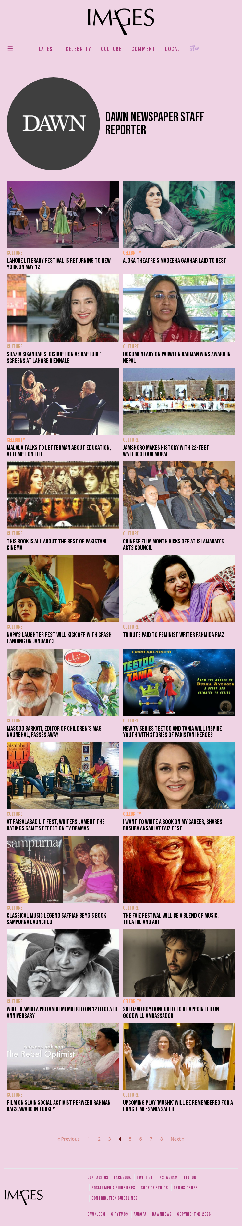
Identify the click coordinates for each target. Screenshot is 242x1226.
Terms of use (186, 1188)
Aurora (140, 1214)
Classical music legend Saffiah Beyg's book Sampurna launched (56, 919)
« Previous (68, 1139)
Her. (195, 49)
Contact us (97, 1177)
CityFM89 (119, 1214)
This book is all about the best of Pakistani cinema (56, 545)
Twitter (144, 1177)
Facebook (122, 1177)
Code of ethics (154, 1188)
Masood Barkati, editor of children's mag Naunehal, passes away (54, 732)
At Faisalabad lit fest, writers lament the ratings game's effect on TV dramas (56, 825)
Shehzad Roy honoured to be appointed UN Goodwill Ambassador (171, 1013)
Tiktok (189, 1177)
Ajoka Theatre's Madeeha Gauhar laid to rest (174, 261)
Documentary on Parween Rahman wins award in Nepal (177, 358)
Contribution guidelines (114, 1198)
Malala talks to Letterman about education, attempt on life (59, 451)
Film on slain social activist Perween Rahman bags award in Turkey (59, 1106)
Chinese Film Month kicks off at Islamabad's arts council (173, 545)
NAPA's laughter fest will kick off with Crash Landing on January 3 (59, 638)
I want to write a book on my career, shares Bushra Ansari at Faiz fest (172, 825)
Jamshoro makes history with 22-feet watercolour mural (166, 451)
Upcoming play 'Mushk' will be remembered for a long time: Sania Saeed (178, 1106)
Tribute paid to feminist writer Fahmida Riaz (173, 635)
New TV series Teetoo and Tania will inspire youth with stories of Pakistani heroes (172, 732)
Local (172, 49)
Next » (178, 1139)
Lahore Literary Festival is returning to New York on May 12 (59, 264)
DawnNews (162, 1214)
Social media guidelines (113, 1188)
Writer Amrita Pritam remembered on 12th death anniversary (62, 1013)
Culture (111, 49)
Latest (47, 49)
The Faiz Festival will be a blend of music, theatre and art (171, 919)
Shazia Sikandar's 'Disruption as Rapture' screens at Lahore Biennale (54, 358)
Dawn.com (96, 1214)
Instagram (168, 1177)
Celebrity (78, 49)
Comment (143, 49)
